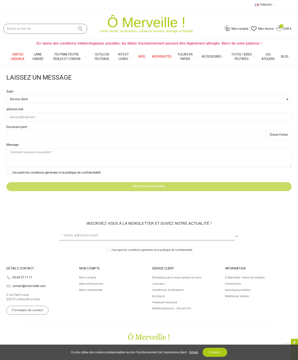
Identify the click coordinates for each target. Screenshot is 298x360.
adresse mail (14, 109)
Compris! (214, 352)
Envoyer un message (149, 186)
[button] (27, 310)
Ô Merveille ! (146, 22)
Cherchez (80, 29)
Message (12, 145)
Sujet (10, 91)
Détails (193, 352)
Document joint (16, 127)
